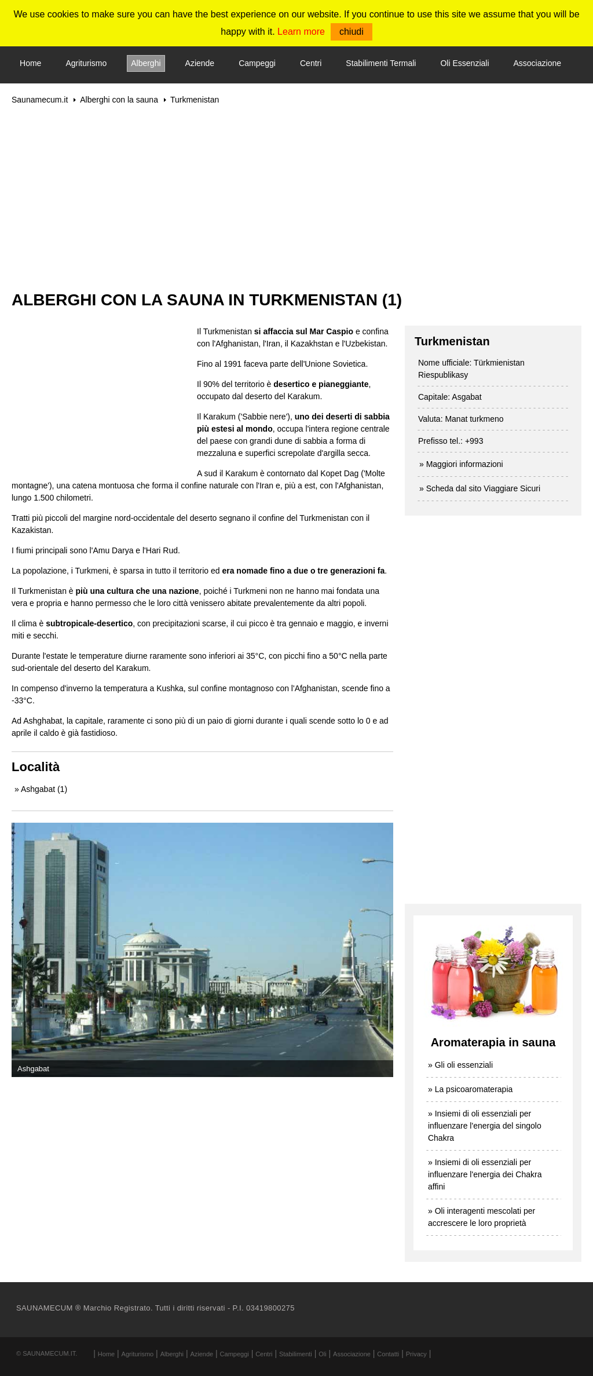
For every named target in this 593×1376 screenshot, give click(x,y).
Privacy (416, 1354)
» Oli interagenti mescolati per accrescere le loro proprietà (481, 1217)
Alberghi (145, 63)
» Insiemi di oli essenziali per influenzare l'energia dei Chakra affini (484, 1174)
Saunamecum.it (40, 99)
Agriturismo (86, 63)
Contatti (388, 1354)
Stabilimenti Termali (381, 63)
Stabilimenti (295, 1354)
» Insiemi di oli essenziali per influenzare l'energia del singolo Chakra (484, 1126)
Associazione (538, 63)
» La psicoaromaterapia (470, 1089)
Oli (322, 1354)
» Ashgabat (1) (40, 789)
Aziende (200, 63)
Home (30, 63)
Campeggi (257, 63)
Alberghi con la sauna (119, 99)
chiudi (351, 32)
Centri (310, 63)
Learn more (301, 32)
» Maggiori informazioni (461, 464)
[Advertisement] (296, 197)
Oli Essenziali (464, 63)
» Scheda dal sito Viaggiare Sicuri (479, 488)
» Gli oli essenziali (460, 1065)
